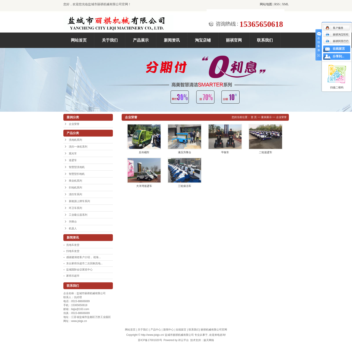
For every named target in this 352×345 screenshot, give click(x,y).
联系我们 (265, 40)
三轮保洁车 (184, 186)
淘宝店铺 (203, 40)
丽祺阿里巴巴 (337, 41)
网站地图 (266, 4)
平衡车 (225, 152)
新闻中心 (168, 329)
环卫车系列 (75, 208)
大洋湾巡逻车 (144, 186)
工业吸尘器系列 (78, 214)
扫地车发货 (72, 251)
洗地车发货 (72, 244)
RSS (277, 4)
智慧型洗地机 (77, 167)
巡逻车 (73, 160)
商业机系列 (75, 180)
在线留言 (181, 329)
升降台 (73, 221)
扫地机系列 (75, 187)
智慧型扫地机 (77, 173)
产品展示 (141, 40)
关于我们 (110, 40)
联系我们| (194, 329)
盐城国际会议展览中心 (79, 269)
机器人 (73, 228)
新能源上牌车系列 (79, 201)
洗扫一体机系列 (78, 146)
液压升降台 (184, 152)
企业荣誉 (74, 124)
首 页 (254, 117)
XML (285, 4)
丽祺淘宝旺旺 (337, 34)
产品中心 (155, 329)
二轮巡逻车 (265, 152)
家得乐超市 (72, 275)
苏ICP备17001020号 (150, 340)
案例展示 (266, 117)
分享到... (338, 56)
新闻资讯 (172, 40)
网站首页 (79, 40)
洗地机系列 (75, 139)
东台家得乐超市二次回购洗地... (84, 263)
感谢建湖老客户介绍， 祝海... (83, 257)
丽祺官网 (234, 40)
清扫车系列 (75, 194)
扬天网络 (209, 340)
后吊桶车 (144, 152)
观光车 (73, 153)
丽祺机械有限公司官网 (214, 329)
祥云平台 (183, 340)
